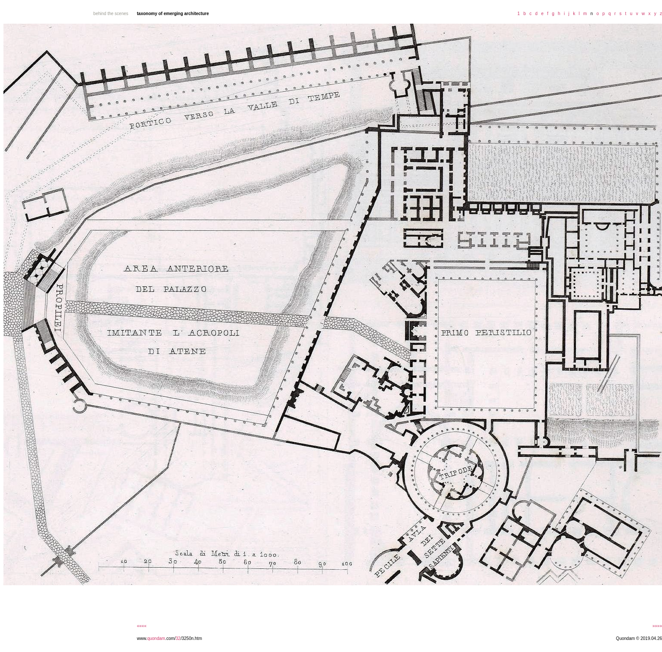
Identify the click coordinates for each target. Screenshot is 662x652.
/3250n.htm (191, 638)
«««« (141, 626)
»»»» (657, 626)
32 (178, 638)
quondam (156, 638)
